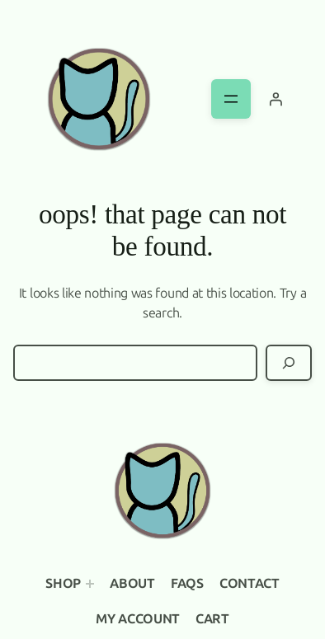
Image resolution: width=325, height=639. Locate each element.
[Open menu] (231, 99)
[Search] (289, 363)
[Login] (275, 98)
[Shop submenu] (90, 584)
